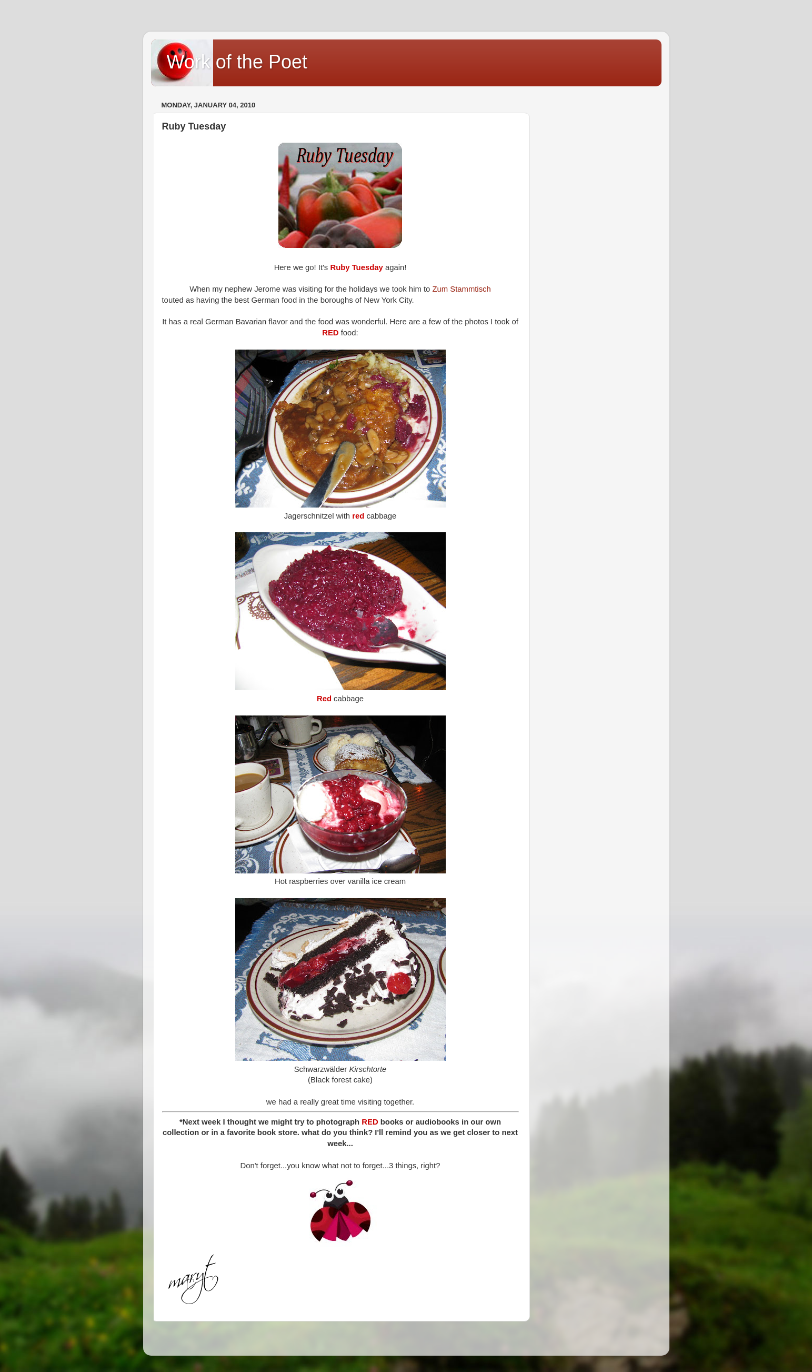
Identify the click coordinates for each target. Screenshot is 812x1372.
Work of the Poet (237, 62)
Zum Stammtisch (461, 289)
